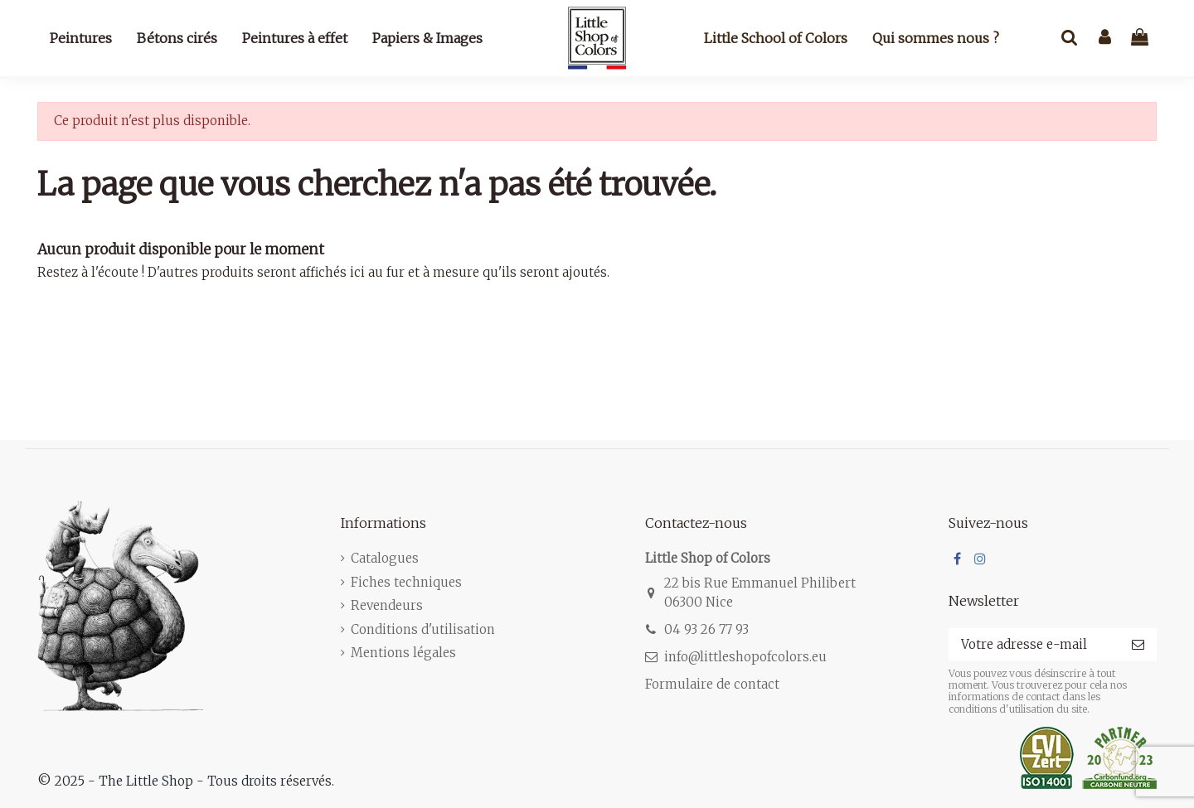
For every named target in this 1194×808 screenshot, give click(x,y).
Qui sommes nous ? (935, 38)
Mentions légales (403, 652)
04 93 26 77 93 (706, 629)
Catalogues (385, 558)
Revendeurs (387, 605)
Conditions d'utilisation (423, 629)
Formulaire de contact (712, 684)
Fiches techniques (406, 582)
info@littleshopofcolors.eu (745, 657)
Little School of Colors (775, 38)
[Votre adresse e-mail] (1034, 645)
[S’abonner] (1138, 645)
